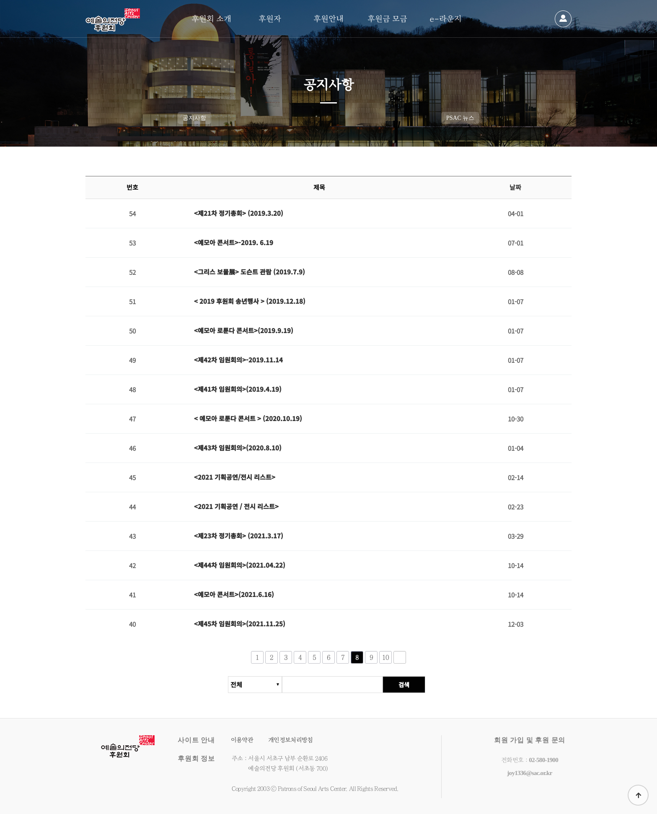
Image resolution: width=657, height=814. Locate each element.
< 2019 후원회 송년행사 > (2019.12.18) (249, 301)
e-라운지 (446, 19)
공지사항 (194, 117)
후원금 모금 (387, 19)
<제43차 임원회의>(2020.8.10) (238, 447)
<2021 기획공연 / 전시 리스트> (236, 506)
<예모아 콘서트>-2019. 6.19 (233, 242)
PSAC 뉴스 (460, 117)
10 (385, 661)
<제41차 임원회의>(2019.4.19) (238, 389)
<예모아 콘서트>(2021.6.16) (234, 594)
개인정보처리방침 (290, 740)
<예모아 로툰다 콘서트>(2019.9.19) (243, 330)
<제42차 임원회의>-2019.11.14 (238, 359)
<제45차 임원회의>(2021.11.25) (239, 624)
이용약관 (242, 740)
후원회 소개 (211, 19)
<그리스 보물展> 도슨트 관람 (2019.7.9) (249, 271)
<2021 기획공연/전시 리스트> (234, 477)
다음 (399, 661)
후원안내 (328, 19)
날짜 (515, 187)
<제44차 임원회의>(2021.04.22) (239, 565)
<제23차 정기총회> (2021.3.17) (238, 535)
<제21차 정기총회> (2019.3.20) (238, 213)
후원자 (270, 19)
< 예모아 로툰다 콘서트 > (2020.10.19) (248, 418)
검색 (407, 689)
